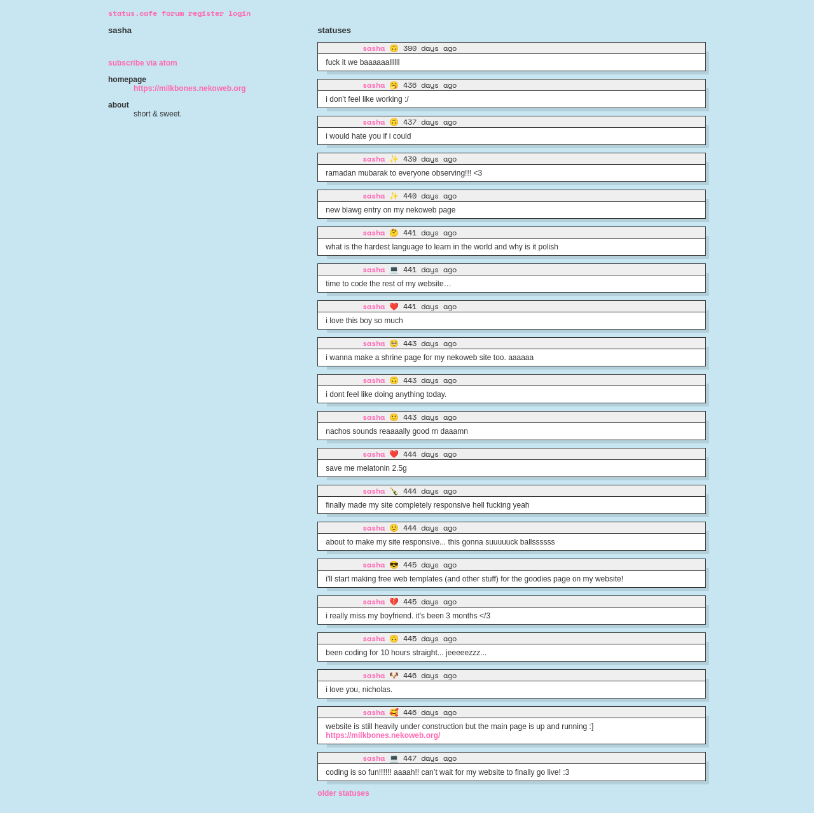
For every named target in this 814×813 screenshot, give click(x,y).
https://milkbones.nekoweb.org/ (383, 735)
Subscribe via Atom (142, 63)
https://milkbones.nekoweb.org (190, 88)
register (206, 13)
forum (173, 13)
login (239, 13)
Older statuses (343, 793)
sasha (373, 48)
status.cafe (132, 13)
